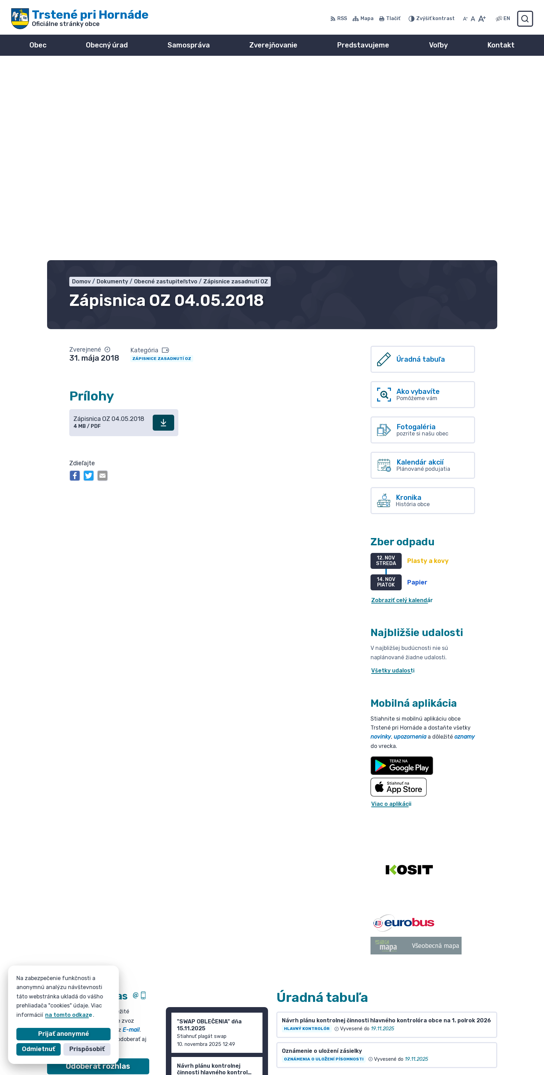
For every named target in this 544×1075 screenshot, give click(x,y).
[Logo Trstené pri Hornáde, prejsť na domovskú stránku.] (80, 18)
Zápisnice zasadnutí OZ (161, 164)
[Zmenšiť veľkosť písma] (465, 18)
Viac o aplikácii (391, 609)
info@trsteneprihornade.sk (451, 1042)
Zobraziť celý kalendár (402, 406)
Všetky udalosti (392, 476)
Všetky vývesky (298, 884)
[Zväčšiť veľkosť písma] (481, 18)
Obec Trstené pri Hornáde (127, 1005)
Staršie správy (192, 920)
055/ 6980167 (433, 1034)
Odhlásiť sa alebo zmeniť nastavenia (98, 902)
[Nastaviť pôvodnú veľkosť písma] (472, 18)
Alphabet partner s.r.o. (149, 998)
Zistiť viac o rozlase (98, 889)
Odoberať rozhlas (98, 872)
